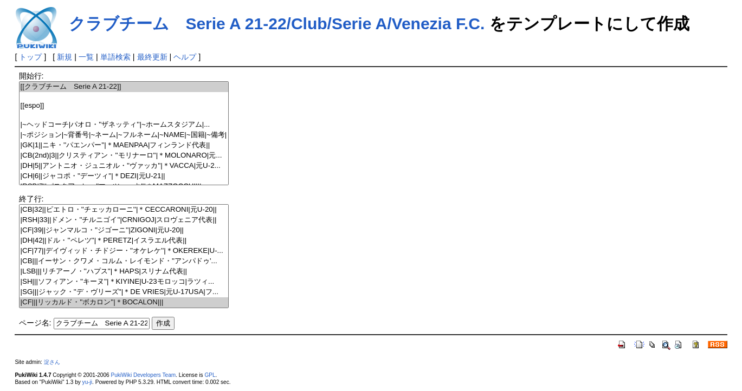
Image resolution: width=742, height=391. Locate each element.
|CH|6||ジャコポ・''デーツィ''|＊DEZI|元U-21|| (124, 176)
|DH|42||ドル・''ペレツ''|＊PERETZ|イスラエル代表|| (124, 241)
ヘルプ (184, 57)
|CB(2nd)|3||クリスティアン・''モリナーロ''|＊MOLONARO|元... (124, 156)
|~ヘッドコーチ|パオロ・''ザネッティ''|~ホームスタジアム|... (124, 125)
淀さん (52, 362)
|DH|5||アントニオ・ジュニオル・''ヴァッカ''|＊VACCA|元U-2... (124, 166)
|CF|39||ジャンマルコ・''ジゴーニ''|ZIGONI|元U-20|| (124, 230)
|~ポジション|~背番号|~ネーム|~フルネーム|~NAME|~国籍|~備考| (124, 135)
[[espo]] (124, 105)
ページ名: (35, 322)
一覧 (86, 57)
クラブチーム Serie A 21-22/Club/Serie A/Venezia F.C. (277, 23)
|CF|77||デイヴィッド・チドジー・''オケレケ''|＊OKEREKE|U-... (124, 251)
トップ (30, 57)
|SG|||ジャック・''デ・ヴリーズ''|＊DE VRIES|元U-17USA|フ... (124, 292)
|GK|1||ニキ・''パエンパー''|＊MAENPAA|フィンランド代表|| (124, 145)
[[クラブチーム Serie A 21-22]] (124, 87)
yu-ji (87, 382)
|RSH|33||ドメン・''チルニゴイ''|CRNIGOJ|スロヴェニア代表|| (124, 220)
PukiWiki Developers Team (143, 375)
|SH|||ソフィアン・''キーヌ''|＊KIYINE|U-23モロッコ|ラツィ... (124, 282)
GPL (209, 375)
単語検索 (115, 57)
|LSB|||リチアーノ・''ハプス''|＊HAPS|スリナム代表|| (124, 271)
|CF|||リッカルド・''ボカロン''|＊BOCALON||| (124, 302)
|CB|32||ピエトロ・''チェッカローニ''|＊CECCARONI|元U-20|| (124, 210)
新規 (64, 57)
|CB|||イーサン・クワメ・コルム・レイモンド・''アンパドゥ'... (124, 261)
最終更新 (152, 57)
